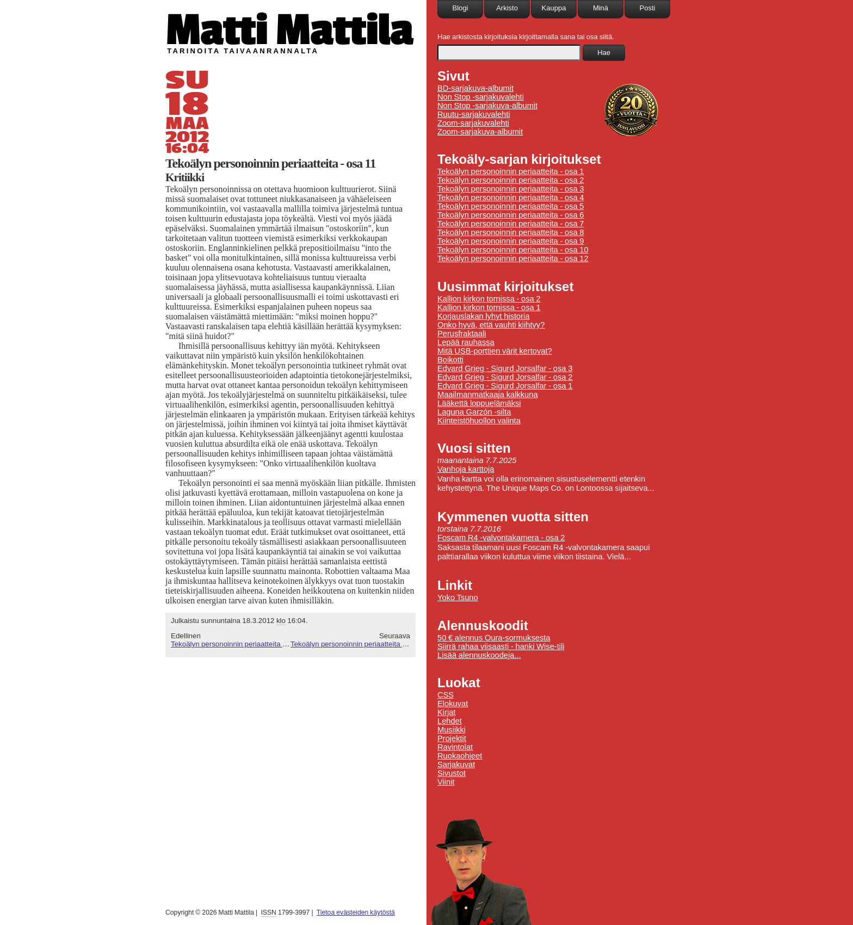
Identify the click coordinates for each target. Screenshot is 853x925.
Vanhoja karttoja (465, 469)
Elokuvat (452, 703)
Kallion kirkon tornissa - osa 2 (489, 298)
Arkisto (507, 8)
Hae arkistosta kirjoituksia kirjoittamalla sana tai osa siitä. (525, 37)
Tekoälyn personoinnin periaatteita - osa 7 (510, 223)
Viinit (446, 782)
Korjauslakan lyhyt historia (483, 316)
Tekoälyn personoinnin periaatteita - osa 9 (510, 241)
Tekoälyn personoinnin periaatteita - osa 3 (510, 188)
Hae (603, 52)
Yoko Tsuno (457, 597)
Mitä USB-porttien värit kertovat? (494, 351)
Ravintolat (455, 747)
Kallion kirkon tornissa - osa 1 (489, 307)
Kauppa (554, 8)
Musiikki (451, 729)
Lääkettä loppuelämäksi (479, 403)
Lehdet (449, 721)
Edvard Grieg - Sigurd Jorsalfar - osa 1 (504, 385)
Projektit (451, 738)
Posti (648, 8)
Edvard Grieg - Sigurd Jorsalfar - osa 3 (504, 368)
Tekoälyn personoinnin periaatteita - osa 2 (510, 180)
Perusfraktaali (461, 333)
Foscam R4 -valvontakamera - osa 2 (501, 537)
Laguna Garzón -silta (474, 412)
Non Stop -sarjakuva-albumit (487, 105)
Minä (600, 8)
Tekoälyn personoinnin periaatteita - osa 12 (350, 644)
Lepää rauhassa (466, 342)
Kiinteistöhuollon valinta (479, 420)
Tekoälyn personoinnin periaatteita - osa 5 (510, 206)
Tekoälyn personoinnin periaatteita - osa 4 (510, 197)
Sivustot (451, 773)
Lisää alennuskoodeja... (479, 655)
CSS (445, 694)
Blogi (460, 8)
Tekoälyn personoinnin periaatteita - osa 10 (230, 644)
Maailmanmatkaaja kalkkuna (487, 394)
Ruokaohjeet (459, 755)
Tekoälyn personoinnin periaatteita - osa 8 (510, 232)
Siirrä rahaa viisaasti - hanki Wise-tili (501, 646)
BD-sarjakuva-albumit (475, 88)
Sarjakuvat (456, 764)
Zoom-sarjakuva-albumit (480, 131)
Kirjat (446, 712)
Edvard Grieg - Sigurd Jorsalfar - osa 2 (504, 377)
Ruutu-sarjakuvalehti (473, 114)
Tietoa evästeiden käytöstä (356, 912)
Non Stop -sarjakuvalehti (480, 96)
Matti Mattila (289, 29)
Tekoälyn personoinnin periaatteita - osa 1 (510, 171)
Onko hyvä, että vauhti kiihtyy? (491, 324)
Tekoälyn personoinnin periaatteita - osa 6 (510, 215)
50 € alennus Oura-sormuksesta (493, 637)
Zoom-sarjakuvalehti (473, 123)
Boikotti (450, 359)
